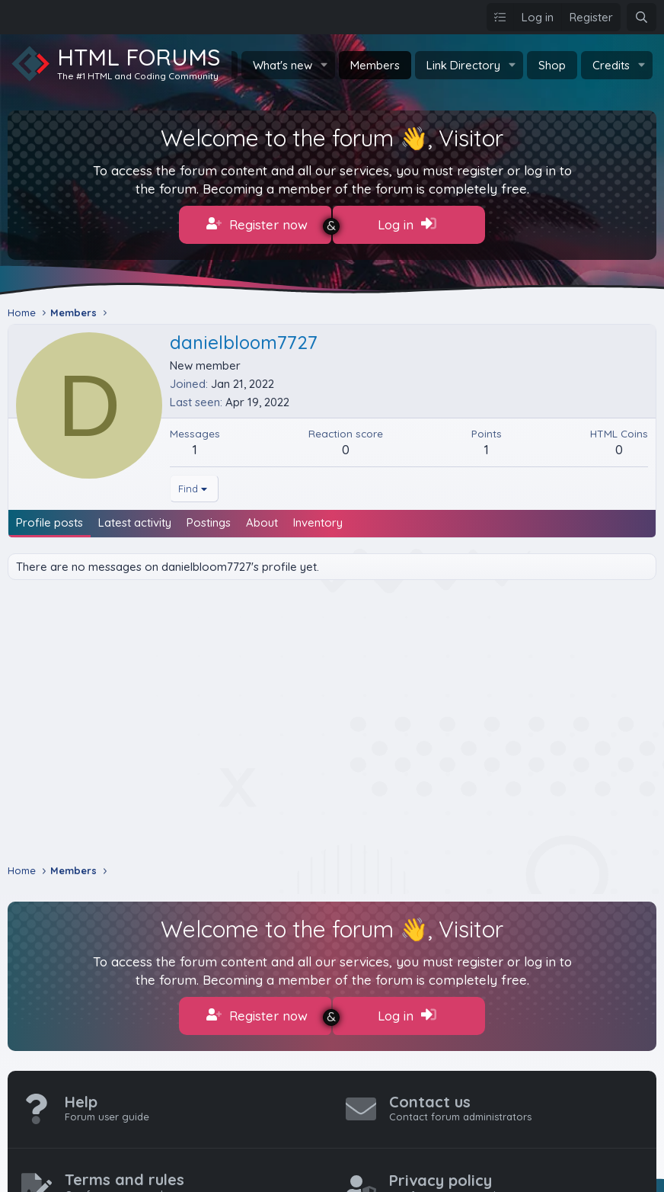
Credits (611, 65)
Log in (407, 224)
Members (375, 65)
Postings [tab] (209, 518)
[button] (324, 65)
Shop (552, 65)
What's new (282, 65)
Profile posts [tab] (49, 518)
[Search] (641, 17)
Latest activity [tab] (134, 518)
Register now (257, 224)
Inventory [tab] (318, 518)
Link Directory (463, 65)
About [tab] (262, 518)
